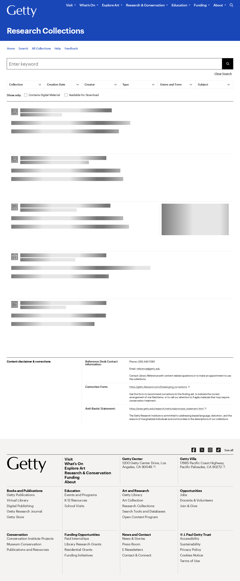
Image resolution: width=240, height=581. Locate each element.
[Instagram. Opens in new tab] (210, 450)
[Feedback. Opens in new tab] (71, 48)
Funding (200, 5)
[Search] (23, 48)
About (218, 5)
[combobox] (114, 63)
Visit (69, 5)
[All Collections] (41, 48)
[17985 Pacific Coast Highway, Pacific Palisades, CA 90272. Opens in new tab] (206, 465)
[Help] (58, 48)
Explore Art (110, 5)
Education (179, 5)
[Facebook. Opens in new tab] (193, 450)
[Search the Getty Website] (231, 5)
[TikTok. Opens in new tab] (218, 450)
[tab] (26, 85)
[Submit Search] (227, 63)
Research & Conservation (145, 5)
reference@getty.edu (148, 368)
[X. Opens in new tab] (202, 450)
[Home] (11, 48)
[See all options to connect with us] (228, 450)
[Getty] (22, 11)
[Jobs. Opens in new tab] (183, 495)
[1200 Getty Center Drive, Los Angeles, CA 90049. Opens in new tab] (149, 465)
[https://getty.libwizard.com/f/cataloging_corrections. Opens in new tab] (159, 387)
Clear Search (223, 73)
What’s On (87, 5)
